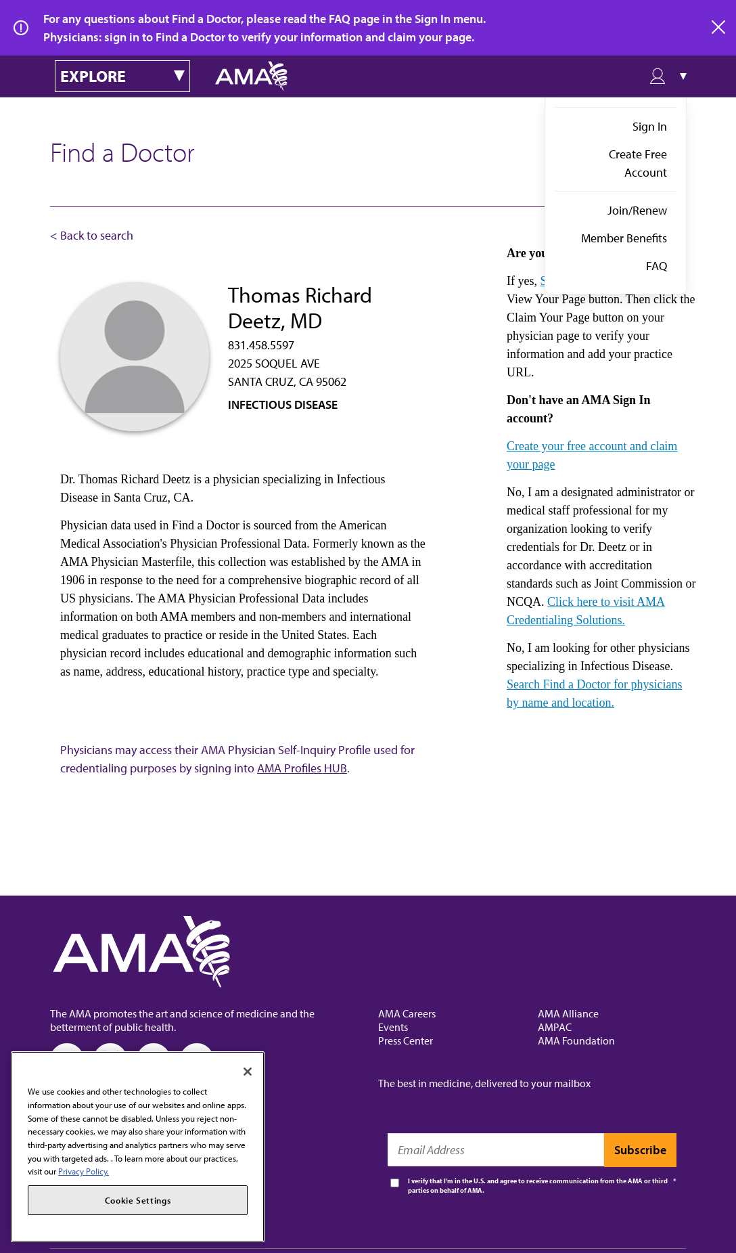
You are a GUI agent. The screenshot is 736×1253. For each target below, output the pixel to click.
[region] (137, 1146)
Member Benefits (624, 238)
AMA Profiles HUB (302, 768)
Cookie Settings (138, 1200)
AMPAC (555, 1027)
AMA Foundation (576, 1040)
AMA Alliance (568, 1013)
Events (393, 1027)
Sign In (649, 126)
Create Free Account (638, 163)
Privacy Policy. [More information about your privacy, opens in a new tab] (83, 1171)
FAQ (656, 265)
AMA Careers (407, 1013)
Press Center (405, 1040)
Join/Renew (637, 210)
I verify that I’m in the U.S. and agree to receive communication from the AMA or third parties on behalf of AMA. (538, 1186)
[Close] (247, 1071)
